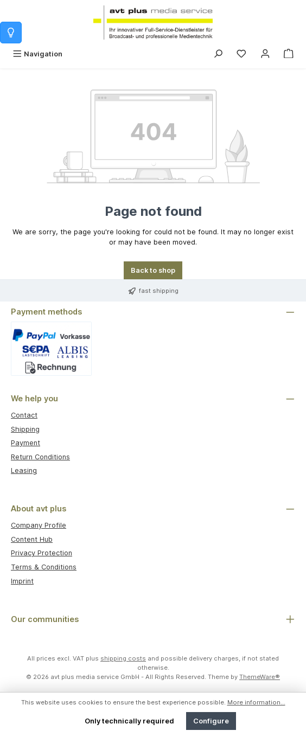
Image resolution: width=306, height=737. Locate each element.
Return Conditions (40, 457)
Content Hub (32, 539)
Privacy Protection (41, 553)
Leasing (24, 470)
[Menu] (37, 54)
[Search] (218, 54)
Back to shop (153, 270)
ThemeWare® (259, 677)
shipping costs (123, 658)
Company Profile (38, 525)
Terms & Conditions (43, 567)
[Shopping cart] (289, 54)
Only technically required (129, 721)
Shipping (25, 429)
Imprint (22, 581)
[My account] (265, 54)
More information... (256, 702)
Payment (25, 443)
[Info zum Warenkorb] (11, 32)
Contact (24, 415)
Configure (211, 721)
